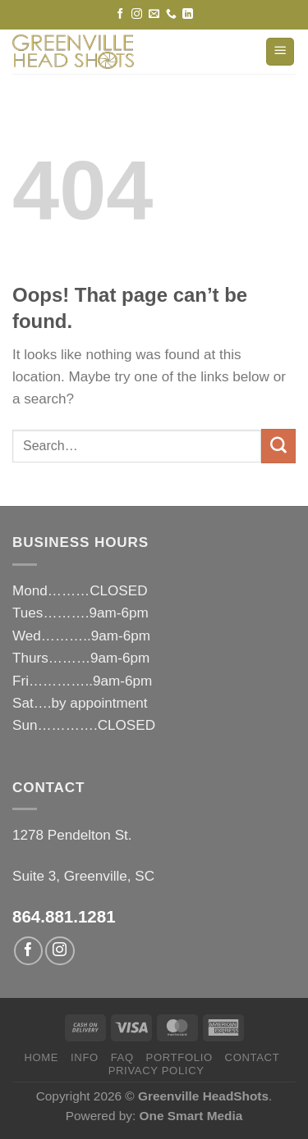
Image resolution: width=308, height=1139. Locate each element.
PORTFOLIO (179, 1057)
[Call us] (171, 14)
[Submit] (278, 446)
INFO (85, 1057)
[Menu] (280, 52)
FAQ (122, 1057)
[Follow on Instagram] (136, 14)
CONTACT (252, 1057)
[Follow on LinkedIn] (187, 14)
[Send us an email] (154, 14)
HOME (41, 1057)
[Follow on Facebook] (120, 14)
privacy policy (156, 1070)
